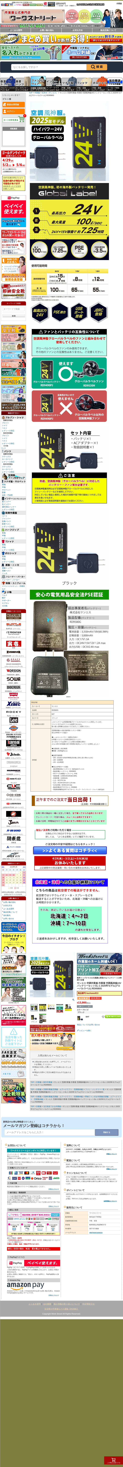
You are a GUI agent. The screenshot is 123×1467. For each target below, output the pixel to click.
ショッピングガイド (12, 266)
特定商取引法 (88, 1304)
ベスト (4, 428)
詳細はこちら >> (54, 1189)
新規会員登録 (13, 104)
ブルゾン (5, 423)
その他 (4, 606)
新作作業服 (47, 1082)
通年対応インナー (9, 507)
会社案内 (6, 915)
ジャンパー (6, 519)
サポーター (6, 600)
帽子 (4, 598)
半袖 (4, 487)
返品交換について (107, 30)
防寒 (4, 492)
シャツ (4, 425)
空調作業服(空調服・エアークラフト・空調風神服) (63, 1089)
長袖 (4, 484)
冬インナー (6, 504)
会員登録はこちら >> (110, 1201)
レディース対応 (8, 431)
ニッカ (4, 573)
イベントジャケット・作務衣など (13, 587)
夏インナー (6, 502)
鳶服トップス (7, 568)
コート (4, 516)
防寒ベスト (6, 524)
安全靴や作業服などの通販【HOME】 (61, 1309)
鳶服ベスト (6, 571)
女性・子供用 (7, 495)
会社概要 (47, 1304)
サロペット (6, 490)
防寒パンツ (6, 521)
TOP (31, 93)
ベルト (4, 595)
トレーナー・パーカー (11, 580)
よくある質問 (15, 30)
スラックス (6, 456)
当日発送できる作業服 (52, 1106)
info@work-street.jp (95, 1232)
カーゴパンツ (7, 459)
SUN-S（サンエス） (50, 93)
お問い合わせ (8, 919)
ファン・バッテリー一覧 (95, 1089)
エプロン (5, 603)
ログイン (11, 111)
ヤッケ (3, 448)
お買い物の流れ (46, 30)
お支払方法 (77, 30)
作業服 (37, 93)
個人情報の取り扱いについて (67, 1304)
